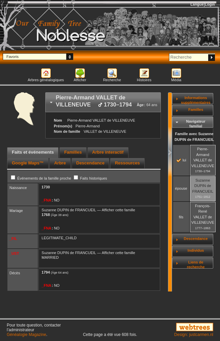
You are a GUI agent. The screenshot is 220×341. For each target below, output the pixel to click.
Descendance (196, 239)
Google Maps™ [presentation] (28, 162)
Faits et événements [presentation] (33, 152)
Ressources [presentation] (127, 162)
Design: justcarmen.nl (193, 334)
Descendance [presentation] (90, 162)
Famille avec (194, 137)
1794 (46, 272)
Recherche (112, 80)
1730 (46, 187)
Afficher (80, 80)
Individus (196, 250)
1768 (46, 215)
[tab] (103, 102)
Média (176, 80)
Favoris (12, 57)
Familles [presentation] (73, 152)
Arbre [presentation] (60, 162)
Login (210, 4)
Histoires (144, 80)
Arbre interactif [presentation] (108, 152)
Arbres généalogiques (46, 80)
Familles (195, 109)
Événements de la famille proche (41, 178)
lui (181, 160)
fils (181, 217)
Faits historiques (90, 178)
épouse (181, 188)
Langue (197, 4)
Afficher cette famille (118, 210)
